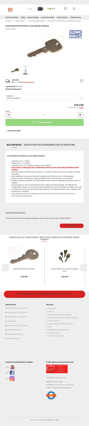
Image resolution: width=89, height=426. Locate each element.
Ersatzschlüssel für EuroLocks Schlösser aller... (65, 270)
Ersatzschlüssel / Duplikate (16, 317)
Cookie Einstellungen (55, 336)
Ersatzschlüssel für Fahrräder (17, 325)
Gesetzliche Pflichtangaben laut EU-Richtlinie (49, 144)
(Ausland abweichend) (28, 82)
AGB (49, 327)
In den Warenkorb (42, 122)
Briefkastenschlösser (14, 330)
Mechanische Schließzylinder (17, 312)
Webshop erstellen (36, 420)
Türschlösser (62, 17)
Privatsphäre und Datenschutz (58, 330)
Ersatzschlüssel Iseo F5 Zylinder (24, 269)
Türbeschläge (75, 17)
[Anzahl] (44, 114)
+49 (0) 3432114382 (26, 2)
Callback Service (54, 333)
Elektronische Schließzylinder (17, 308)
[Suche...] (40, 9)
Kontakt (51, 312)
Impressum (52, 309)
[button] (74, 8)
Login (66, 2)
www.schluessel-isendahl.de (64, 385)
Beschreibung (14, 144)
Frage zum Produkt (14, 131)
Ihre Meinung (71, 226)
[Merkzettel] (65, 8)
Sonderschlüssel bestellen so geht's (60, 324)
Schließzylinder (47, 17)
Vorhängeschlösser (13, 338)
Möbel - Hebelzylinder (30, 17)
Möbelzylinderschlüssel (15, 334)
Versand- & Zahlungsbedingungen (60, 315)
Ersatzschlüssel (12, 17)
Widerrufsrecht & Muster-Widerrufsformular (63, 318)
